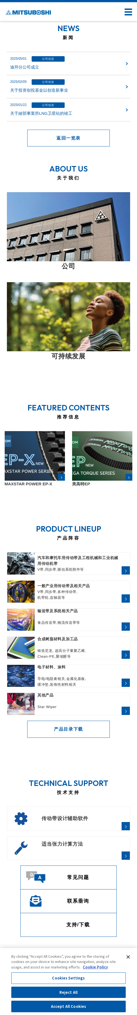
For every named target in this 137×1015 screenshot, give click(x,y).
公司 (68, 266)
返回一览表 (68, 138)
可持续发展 (68, 356)
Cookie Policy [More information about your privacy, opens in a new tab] (95, 967)
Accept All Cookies (68, 1006)
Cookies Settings (68, 978)
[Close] (128, 957)
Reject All (68, 992)
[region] (68, 981)
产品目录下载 (68, 729)
